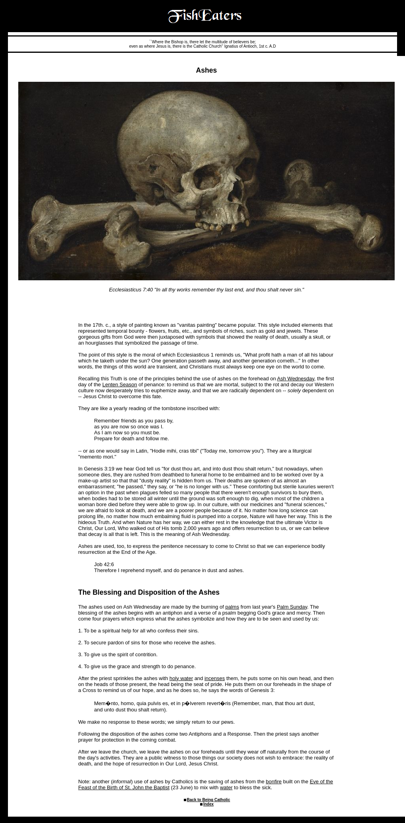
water (226, 787)
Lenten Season (119, 384)
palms (232, 607)
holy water (181, 678)
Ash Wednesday (295, 379)
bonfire (274, 781)
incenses (214, 678)
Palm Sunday (292, 607)
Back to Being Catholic (208, 800)
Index (208, 804)
